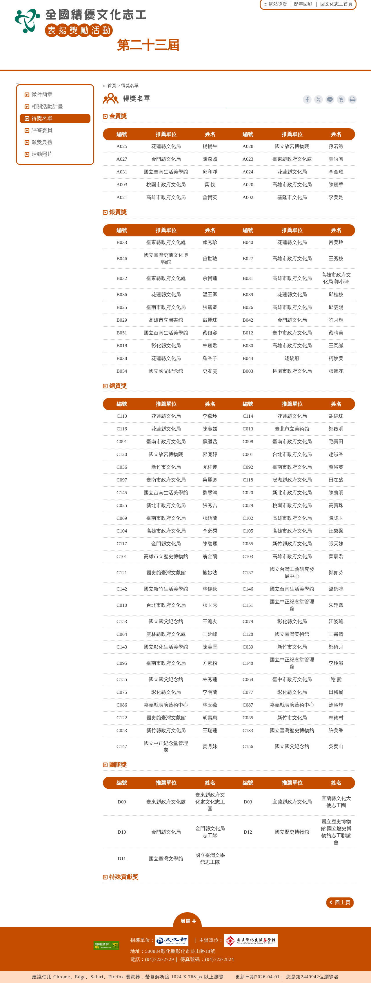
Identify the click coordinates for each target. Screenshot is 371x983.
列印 (352, 99)
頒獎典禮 (42, 142)
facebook (307, 99)
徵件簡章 (42, 94)
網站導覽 (278, 3)
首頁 (112, 85)
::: (265, 3)
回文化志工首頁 (336, 3)
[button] (187, 919)
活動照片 (42, 154)
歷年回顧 (303, 3)
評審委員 (42, 130)
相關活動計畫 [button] (47, 106)
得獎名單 (42, 118)
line (329, 99)
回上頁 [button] (343, 902)
